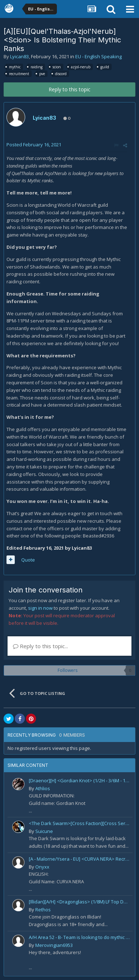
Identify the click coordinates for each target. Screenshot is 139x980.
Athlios (42, 788)
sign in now (40, 608)
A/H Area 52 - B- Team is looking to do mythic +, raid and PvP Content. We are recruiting (79, 937)
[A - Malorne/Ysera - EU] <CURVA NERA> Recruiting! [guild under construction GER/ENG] (79, 859)
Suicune (44, 831)
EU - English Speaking (98, 56)
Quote (28, 560)
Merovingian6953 (54, 945)
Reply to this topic (69, 89)
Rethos (43, 909)
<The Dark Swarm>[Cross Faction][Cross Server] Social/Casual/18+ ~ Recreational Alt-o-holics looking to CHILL (79, 823)
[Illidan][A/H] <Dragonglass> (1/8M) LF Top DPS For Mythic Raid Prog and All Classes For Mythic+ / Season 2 (79, 901)
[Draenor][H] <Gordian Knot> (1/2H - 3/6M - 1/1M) (79, 780)
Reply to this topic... (40, 646)
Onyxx (42, 867)
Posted (33, 144)
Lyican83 (19, 56)
